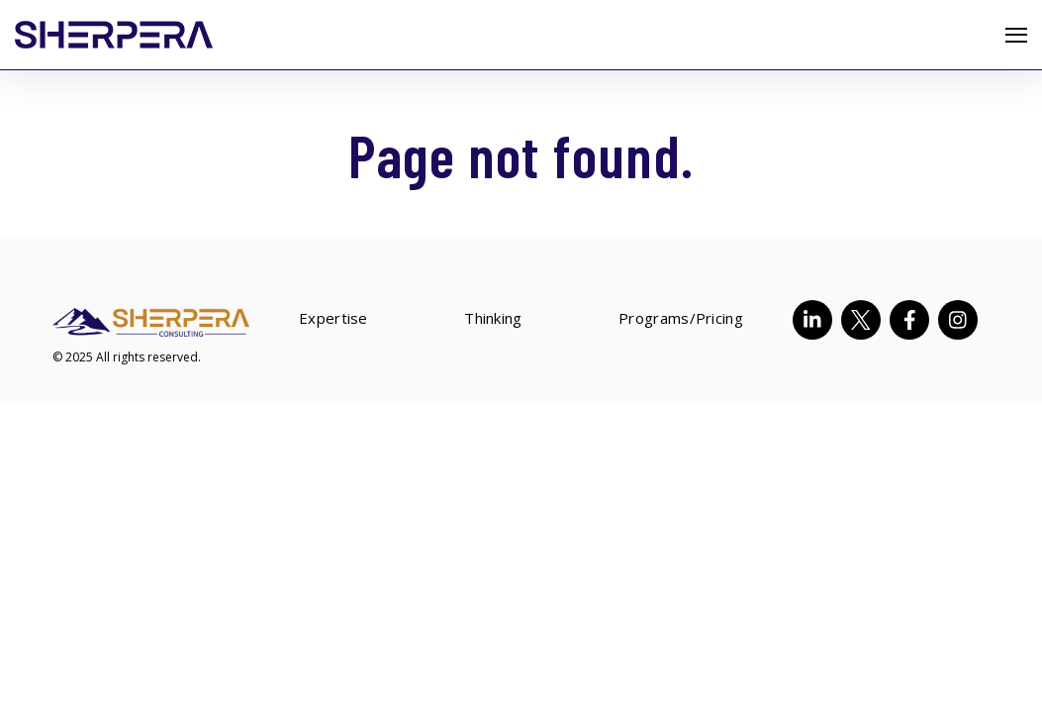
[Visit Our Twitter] (861, 320)
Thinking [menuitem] (492, 319)
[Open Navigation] (1016, 35)
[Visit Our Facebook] (909, 320)
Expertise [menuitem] (333, 319)
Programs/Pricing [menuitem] (680, 319)
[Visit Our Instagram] (958, 320)
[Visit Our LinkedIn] (812, 320)
